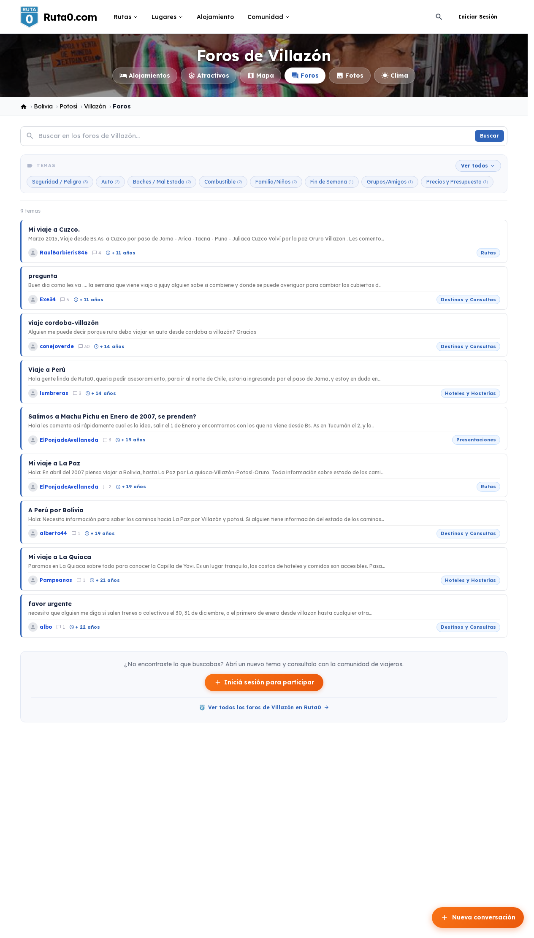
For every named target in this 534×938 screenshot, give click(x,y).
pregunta (42, 276)
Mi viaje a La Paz (54, 463)
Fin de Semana (331, 181)
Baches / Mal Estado (162, 181)
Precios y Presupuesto (457, 181)
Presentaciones (476, 440)
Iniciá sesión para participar (264, 682)
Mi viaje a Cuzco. (54, 229)
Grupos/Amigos (390, 181)
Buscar (489, 135)
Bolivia (43, 106)
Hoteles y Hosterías (470, 393)
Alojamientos (144, 75)
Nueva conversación (477, 918)
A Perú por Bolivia (56, 510)
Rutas (126, 17)
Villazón (95, 106)
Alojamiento (215, 17)
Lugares (167, 17)
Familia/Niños (276, 181)
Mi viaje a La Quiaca (59, 557)
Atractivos (208, 75)
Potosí (68, 106)
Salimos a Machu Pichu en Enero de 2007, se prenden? (112, 416)
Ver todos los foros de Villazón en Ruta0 (264, 707)
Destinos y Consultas (468, 300)
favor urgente (50, 604)
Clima (394, 75)
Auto (110, 181)
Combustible (223, 181)
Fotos (349, 75)
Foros (305, 75)
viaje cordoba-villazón (63, 323)
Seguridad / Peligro (60, 181)
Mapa (260, 75)
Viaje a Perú (46, 369)
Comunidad (268, 17)
